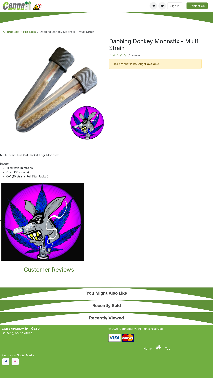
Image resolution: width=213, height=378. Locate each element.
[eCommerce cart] (153, 6)
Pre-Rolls (29, 32)
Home (148, 348)
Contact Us (197, 6)
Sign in (174, 6)
